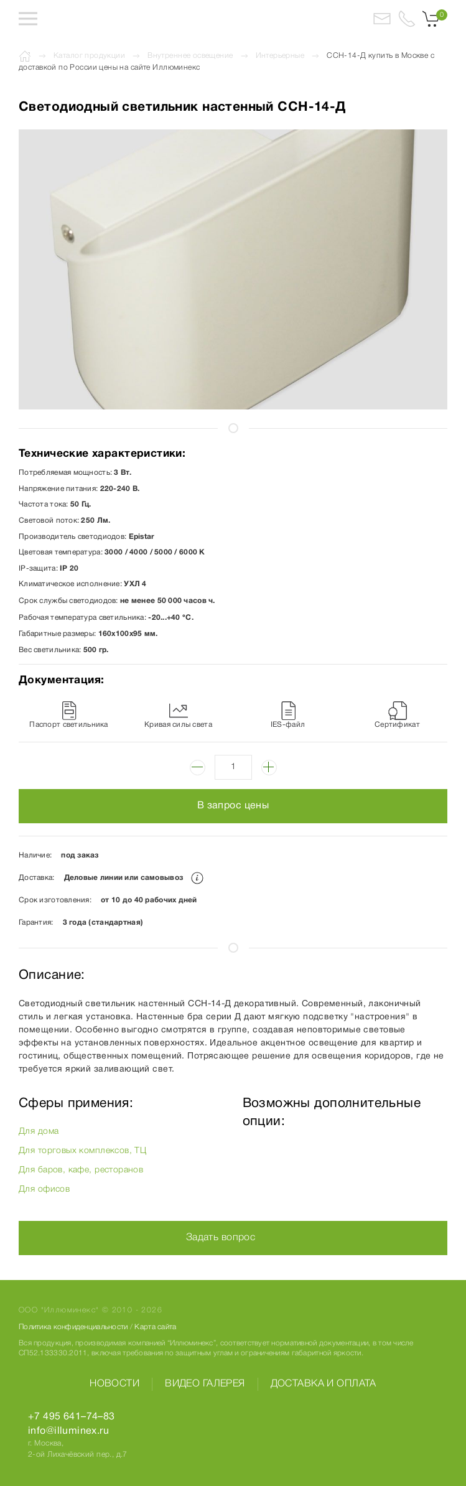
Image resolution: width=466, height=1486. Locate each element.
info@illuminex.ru (68, 1431)
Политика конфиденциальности (73, 1327)
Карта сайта (155, 1327)
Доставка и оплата (323, 1384)
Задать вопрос (220, 1237)
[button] (28, 18)
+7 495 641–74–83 (71, 1417)
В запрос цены (233, 805)
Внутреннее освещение (190, 55)
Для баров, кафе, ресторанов (81, 1170)
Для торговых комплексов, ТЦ (82, 1151)
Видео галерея (205, 1384)
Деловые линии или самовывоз (134, 877)
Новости (114, 1384)
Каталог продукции (89, 55)
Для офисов (44, 1189)
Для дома (38, 1132)
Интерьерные (280, 55)
